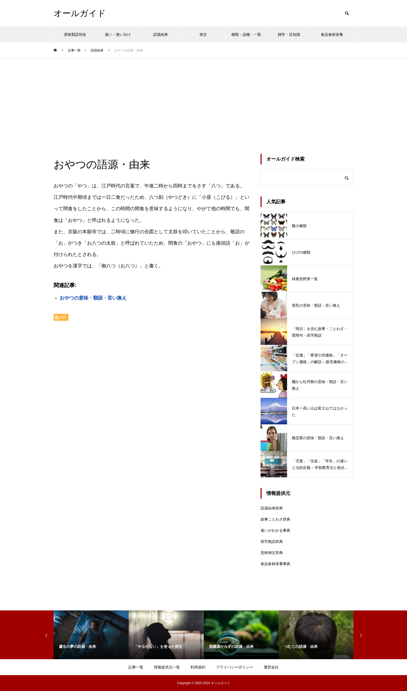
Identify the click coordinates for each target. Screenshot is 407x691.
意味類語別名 (75, 34)
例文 (203, 34)
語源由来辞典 (272, 508)
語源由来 (160, 34)
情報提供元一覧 (167, 667)
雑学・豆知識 (289, 34)
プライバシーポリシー (234, 667)
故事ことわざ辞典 (275, 519)
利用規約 (197, 667)
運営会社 (271, 667)
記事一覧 (135, 667)
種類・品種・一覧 (246, 34)
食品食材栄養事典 (275, 564)
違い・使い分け (118, 34)
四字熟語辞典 (272, 541)
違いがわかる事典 (275, 530)
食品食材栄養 (332, 34)
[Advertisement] (203, 98)
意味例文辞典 (272, 553)
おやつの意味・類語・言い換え (93, 298)
